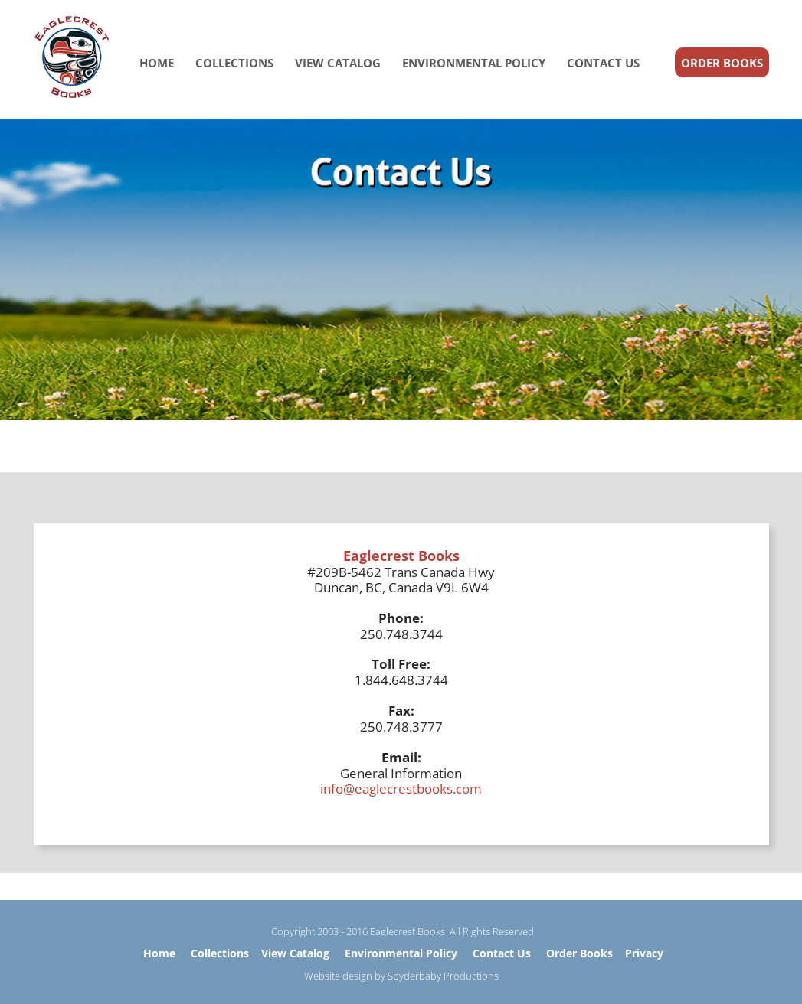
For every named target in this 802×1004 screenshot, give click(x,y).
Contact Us (502, 953)
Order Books (579, 953)
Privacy (644, 953)
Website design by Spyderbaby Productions (401, 975)
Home (159, 953)
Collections (220, 953)
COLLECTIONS (234, 62)
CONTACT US (603, 62)
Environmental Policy (401, 953)
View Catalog (295, 953)
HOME (156, 62)
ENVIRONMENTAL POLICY (473, 62)
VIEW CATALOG (338, 62)
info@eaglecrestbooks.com (401, 788)
